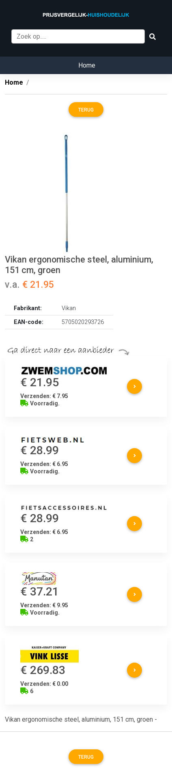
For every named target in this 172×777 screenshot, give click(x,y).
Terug (86, 110)
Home (86, 65)
